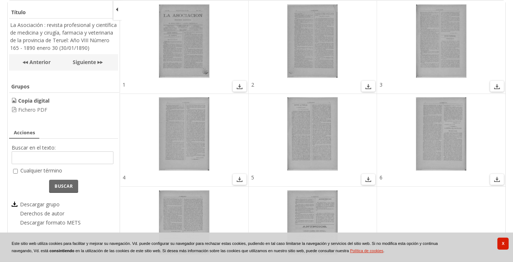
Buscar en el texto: (34, 147)
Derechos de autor (42, 213)
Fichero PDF (32, 109)
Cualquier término (41, 170)
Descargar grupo (40, 204)
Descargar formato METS (50, 222)
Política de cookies (367, 251)
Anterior (39, 62)
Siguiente (84, 62)
